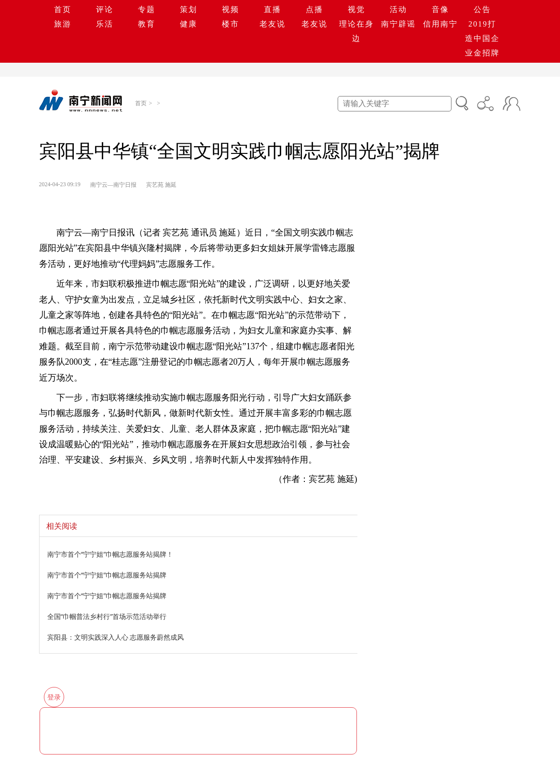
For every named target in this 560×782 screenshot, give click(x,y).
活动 (398, 9)
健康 (188, 24)
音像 (440, 9)
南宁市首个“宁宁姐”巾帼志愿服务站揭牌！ (110, 554)
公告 (482, 9)
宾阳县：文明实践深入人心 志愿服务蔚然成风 (115, 637)
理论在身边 (356, 31)
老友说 (273, 24)
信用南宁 (440, 24)
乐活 (104, 24)
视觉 (356, 9)
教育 (146, 24)
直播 (272, 9)
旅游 (62, 24)
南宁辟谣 (398, 24)
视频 (230, 9)
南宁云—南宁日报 (113, 184)
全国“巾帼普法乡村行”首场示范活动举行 (107, 616)
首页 (62, 9)
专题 (146, 9)
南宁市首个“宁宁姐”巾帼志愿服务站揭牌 (107, 574)
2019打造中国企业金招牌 (482, 38)
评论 (104, 9)
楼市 (230, 24)
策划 (188, 9)
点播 (314, 9)
